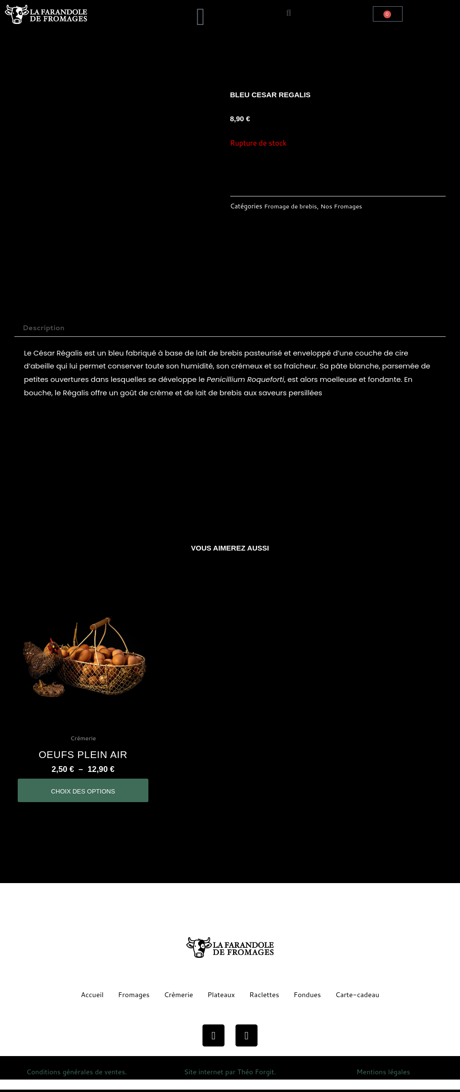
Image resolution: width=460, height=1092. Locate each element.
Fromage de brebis (292, 205)
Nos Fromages (345, 205)
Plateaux (220, 996)
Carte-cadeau (360, 996)
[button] (138, 7)
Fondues (309, 996)
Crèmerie (177, 996)
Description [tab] (45, 328)
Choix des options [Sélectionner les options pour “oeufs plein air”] (83, 793)
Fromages (131, 996)
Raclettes (264, 996)
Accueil (88, 996)
